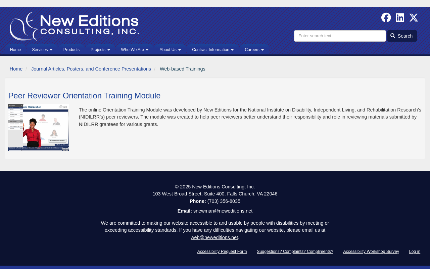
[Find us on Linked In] (400, 19)
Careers (254, 49)
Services (42, 49)
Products (71, 49)
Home (15, 49)
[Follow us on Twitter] (414, 19)
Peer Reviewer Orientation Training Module (84, 95)
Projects (100, 49)
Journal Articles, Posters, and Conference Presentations (91, 69)
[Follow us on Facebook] (386, 19)
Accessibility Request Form (222, 251)
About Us (170, 49)
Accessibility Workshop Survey (371, 251)
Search (401, 36)
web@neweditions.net (214, 237)
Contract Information (213, 49)
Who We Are (135, 49)
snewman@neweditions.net (222, 211)
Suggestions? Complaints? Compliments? (295, 251)
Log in (414, 251)
